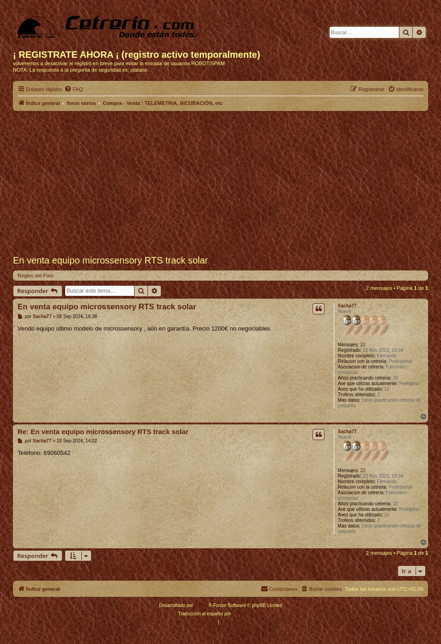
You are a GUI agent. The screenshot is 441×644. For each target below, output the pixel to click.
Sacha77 (347, 305)
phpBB (201, 605)
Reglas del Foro (36, 275)
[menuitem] (73, 89)
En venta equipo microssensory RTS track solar (107, 306)
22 (362, 344)
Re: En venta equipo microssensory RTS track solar (103, 431)
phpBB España (247, 613)
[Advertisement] (220, 183)
